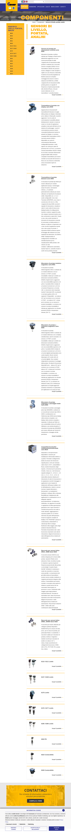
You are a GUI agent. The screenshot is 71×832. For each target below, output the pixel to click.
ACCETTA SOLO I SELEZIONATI (35, 828)
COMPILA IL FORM (35, 801)
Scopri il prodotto (56, 94)
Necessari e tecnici (11, 824)
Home (34, 22)
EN (26, 1)
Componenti (40, 22)
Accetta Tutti (56, 828)
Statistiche (22, 824)
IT (23, 1)
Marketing (31, 824)
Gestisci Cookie (13, 828)
